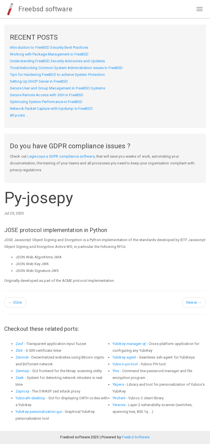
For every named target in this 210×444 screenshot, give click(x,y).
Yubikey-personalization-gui (39, 411)
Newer (194, 302)
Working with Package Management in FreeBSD (49, 54)
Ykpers (118, 384)
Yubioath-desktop (31, 398)
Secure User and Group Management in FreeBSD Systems (57, 88)
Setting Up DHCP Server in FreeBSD (39, 81)
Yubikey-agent (124, 357)
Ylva (115, 371)
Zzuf (19, 344)
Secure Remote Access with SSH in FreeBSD (46, 95)
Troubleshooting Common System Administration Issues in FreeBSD (66, 68)
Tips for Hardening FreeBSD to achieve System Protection (57, 74)
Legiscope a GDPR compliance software (61, 156)
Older (15, 302)
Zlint (19, 350)
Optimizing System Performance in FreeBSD (46, 102)
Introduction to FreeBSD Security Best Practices (49, 47)
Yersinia (118, 405)
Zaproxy (22, 391)
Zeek (20, 378)
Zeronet (22, 357)
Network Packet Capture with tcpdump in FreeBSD (51, 108)
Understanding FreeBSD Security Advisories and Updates (57, 61)
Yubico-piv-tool (125, 364)
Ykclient (118, 398)
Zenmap (22, 371)
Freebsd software (38, 9)
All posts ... (19, 115)
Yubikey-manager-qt (129, 344)
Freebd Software (136, 437)
